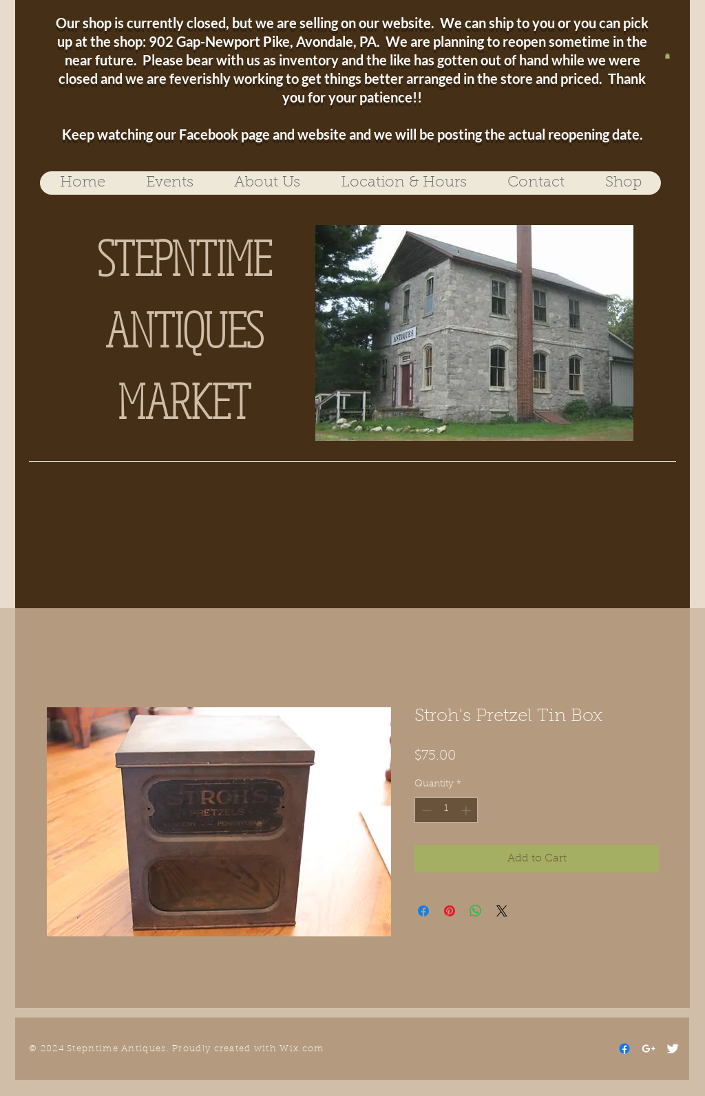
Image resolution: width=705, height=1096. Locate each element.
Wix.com (302, 1048)
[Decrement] (425, 810)
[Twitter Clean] (673, 1048)
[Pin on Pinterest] (449, 911)
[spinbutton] (446, 810)
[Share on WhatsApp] (475, 911)
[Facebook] (624, 1048)
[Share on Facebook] (423, 911)
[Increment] (467, 810)
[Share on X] (502, 911)
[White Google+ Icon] (648, 1048)
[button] (667, 55)
